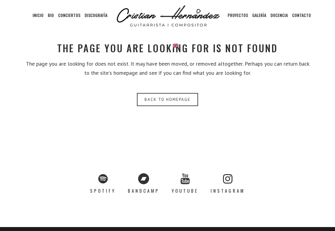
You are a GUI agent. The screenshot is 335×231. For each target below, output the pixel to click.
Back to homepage (167, 99)
